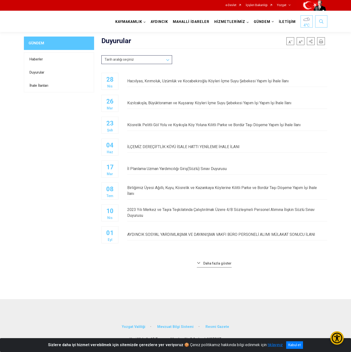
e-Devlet (230, 5)
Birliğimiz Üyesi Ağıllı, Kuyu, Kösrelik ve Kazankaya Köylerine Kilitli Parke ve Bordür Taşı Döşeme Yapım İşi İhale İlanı (227, 190)
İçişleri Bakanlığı (257, 5)
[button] (311, 41)
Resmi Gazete (217, 326)
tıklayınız (275, 344)
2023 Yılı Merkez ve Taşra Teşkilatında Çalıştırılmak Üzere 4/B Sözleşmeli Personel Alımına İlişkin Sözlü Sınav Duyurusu (227, 212)
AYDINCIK (159, 22)
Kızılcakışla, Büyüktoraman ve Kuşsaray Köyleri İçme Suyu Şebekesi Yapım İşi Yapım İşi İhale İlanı (227, 103)
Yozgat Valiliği (133, 326)
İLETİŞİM (287, 22)
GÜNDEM (36, 43)
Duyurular (36, 72)
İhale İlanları (38, 85)
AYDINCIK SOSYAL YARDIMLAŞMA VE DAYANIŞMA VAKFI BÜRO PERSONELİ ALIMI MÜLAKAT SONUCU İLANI (227, 234)
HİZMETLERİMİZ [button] (229, 22)
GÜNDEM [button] (262, 22)
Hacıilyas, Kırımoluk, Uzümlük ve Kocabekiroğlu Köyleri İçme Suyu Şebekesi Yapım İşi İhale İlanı (227, 81)
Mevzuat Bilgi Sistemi (175, 326)
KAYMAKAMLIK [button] (128, 22)
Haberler (36, 59)
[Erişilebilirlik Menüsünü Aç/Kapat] (337, 338)
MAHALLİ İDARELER (191, 22)
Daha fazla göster (217, 263)
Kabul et (294, 345)
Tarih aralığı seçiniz (119, 59)
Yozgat (281, 5)
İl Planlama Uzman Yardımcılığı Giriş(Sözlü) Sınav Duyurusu (227, 168)
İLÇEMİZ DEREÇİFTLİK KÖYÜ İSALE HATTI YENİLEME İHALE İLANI (227, 146)
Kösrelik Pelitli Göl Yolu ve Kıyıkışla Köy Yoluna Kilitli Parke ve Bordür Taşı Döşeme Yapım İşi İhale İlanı (227, 125)
